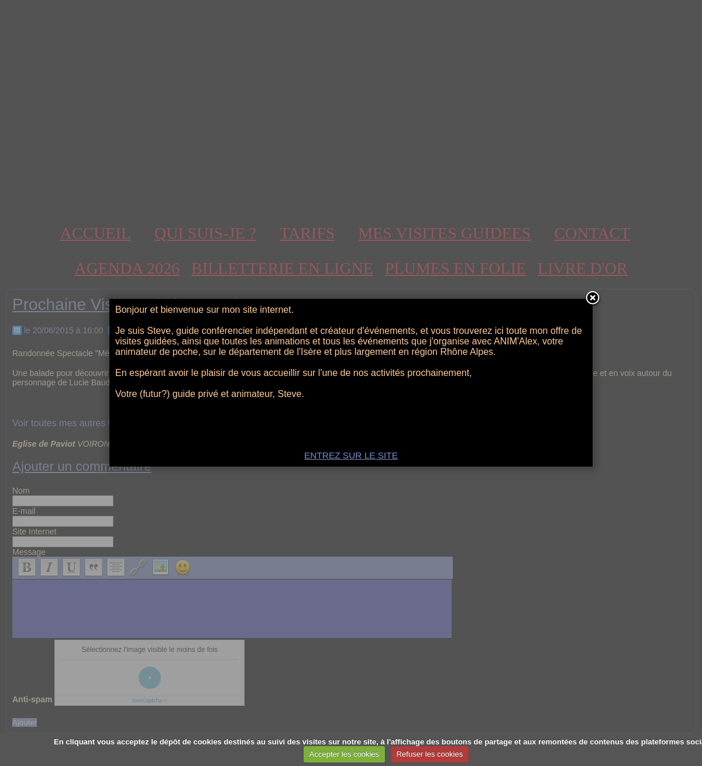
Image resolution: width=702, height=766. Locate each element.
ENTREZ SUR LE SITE (351, 455)
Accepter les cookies (344, 754)
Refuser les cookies (430, 754)
